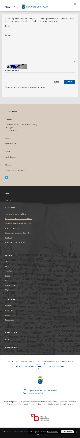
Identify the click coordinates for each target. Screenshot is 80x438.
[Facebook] (6, 178)
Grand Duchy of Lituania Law (15, 242)
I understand (67, 432)
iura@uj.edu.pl (10, 157)
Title (7, 261)
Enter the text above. (12, 70)
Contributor (9, 271)
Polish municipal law (12, 228)
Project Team (9, 310)
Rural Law (8, 238)
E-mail (7, 26)
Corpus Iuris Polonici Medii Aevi (16, 214)
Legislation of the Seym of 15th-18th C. (18, 219)
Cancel (56, 82)
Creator (7, 266)
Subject (7, 276)
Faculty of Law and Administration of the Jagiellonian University (40, 366)
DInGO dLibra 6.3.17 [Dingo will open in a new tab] (26, 432)
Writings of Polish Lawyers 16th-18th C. (18, 223)
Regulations (9, 306)
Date (6, 280)
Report (69, 82)
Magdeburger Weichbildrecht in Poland (18, 233)
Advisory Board (10, 315)
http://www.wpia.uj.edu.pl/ (15, 170)
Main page (9, 200)
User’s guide (9, 320)
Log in (7, 339)
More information (52, 432)
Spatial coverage (10, 285)
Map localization (10, 290)
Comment (8, 35)
